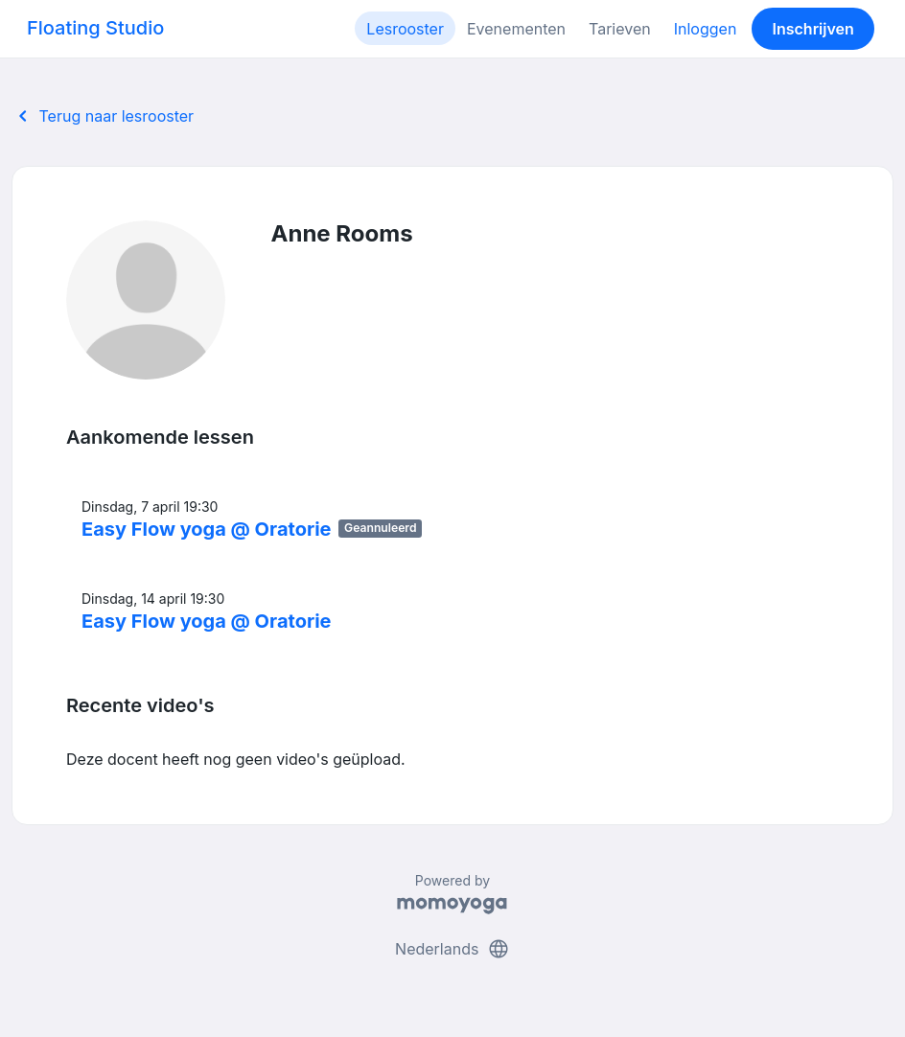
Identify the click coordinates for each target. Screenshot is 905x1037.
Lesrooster (405, 28)
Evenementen (516, 28)
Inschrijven (813, 28)
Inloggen (705, 28)
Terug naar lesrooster (103, 116)
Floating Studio (95, 27)
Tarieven (620, 28)
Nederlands (452, 948)
